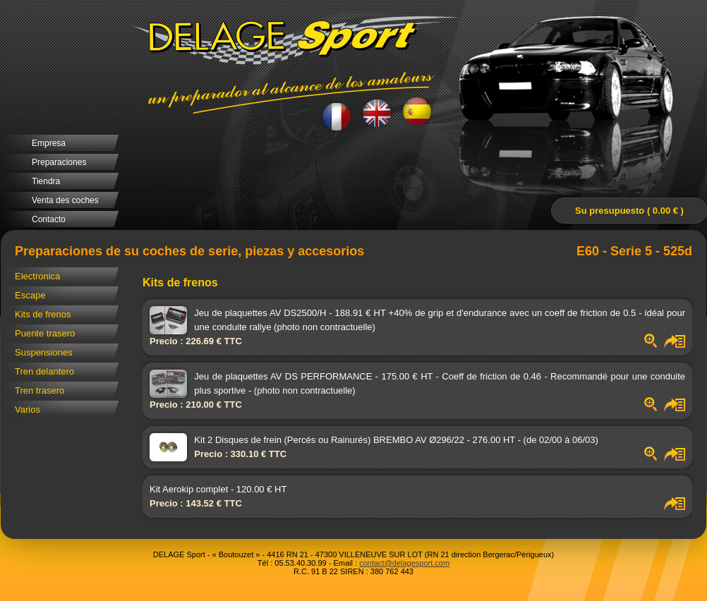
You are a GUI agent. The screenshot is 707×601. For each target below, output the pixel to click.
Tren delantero (44, 371)
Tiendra (46, 181)
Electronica (37, 276)
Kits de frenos (43, 314)
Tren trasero (39, 390)
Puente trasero (45, 333)
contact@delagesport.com (404, 563)
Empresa (49, 143)
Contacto (49, 219)
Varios (27, 409)
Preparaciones (59, 162)
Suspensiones (44, 352)
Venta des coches (65, 200)
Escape (30, 295)
